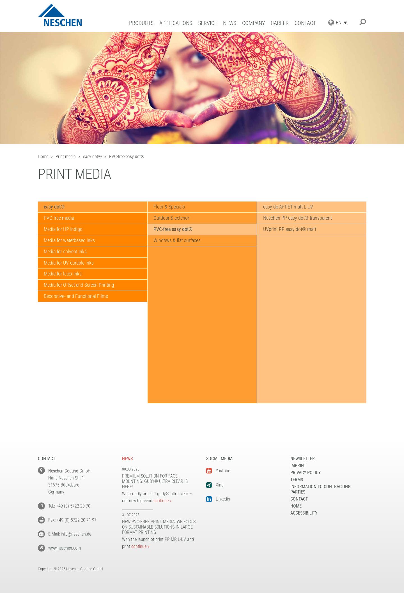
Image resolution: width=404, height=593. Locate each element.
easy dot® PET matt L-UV (288, 207)
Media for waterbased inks (69, 241)
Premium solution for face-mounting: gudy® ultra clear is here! (155, 481)
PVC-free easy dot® (172, 229)
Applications (175, 23)
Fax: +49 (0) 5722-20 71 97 (72, 520)
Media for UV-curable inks (69, 263)
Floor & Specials (169, 207)
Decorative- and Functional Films (76, 297)
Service (207, 23)
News (229, 23)
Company (253, 23)
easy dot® (54, 207)
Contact (305, 23)
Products (141, 23)
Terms (296, 479)
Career (280, 23)
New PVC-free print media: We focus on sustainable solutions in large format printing (159, 527)
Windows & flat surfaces (177, 241)
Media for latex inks (63, 274)
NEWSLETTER (302, 458)
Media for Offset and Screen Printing (79, 285)
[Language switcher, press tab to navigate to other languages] (343, 22)
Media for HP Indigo (63, 229)
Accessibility (303, 513)
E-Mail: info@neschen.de (69, 534)
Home (296, 506)
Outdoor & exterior (171, 218)
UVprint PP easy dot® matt (289, 229)
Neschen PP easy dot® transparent (297, 218)
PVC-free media (59, 218)
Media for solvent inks (65, 252)
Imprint (298, 465)
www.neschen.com (64, 548)
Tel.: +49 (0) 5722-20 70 (69, 506)
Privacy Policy (305, 472)
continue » (162, 500)
